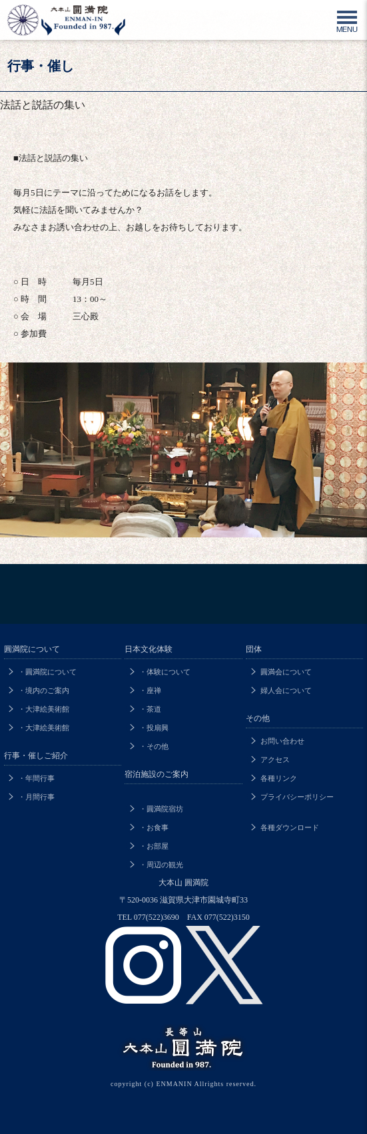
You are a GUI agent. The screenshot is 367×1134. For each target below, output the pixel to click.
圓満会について (286, 672)
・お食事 (154, 827)
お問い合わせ (282, 741)
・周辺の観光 (161, 865)
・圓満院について (47, 672)
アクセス (275, 760)
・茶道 (150, 709)
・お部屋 (154, 846)
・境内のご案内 (43, 690)
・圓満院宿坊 (161, 809)
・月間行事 (36, 797)
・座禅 (150, 690)
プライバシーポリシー (297, 797)
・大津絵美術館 (43, 709)
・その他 (154, 746)
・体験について (164, 672)
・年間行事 (36, 778)
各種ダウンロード (289, 827)
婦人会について (286, 690)
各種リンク (278, 778)
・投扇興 (154, 728)
